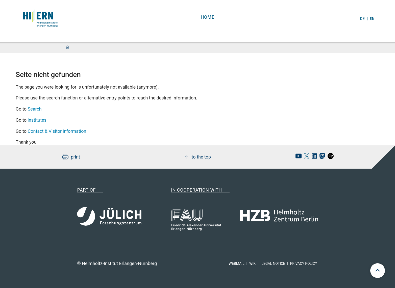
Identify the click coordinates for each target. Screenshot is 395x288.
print (71, 157)
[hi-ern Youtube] (297, 157)
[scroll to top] (377, 270)
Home (208, 17)
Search (34, 109)
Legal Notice (273, 263)
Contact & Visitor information (57, 131)
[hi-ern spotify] (329, 157)
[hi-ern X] (305, 157)
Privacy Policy (303, 263)
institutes (37, 120)
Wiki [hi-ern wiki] (253, 263)
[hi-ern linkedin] (313, 157)
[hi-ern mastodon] (321, 157)
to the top (197, 157)
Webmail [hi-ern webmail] (236, 263)
